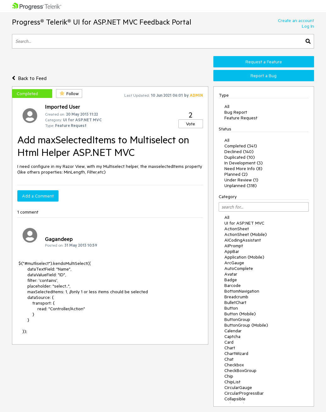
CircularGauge (238, 387)
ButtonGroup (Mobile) (246, 325)
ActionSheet (236, 229)
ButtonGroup (237, 319)
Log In (308, 26)
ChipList (232, 382)
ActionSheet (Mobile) (245, 234)
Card (228, 342)
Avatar (230, 274)
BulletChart (235, 302)
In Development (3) (243, 163)
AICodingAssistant (242, 240)
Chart (229, 348)
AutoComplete (238, 268)
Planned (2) (236, 174)
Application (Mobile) (244, 257)
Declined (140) (239, 151)
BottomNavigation (241, 291)
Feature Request (240, 118)
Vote (190, 124)
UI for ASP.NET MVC (244, 223)
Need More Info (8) (243, 168)
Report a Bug (263, 75)
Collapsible (234, 399)
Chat (228, 359)
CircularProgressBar (244, 393)
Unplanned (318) (240, 185)
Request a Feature (263, 62)
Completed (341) (240, 146)
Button (231, 308)
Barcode (232, 285)
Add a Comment (38, 196)
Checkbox (234, 365)
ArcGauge (234, 263)
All (226, 106)
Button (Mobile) (240, 314)
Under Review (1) (241, 180)
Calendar (233, 331)
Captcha (232, 336)
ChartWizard (236, 353)
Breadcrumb (236, 297)
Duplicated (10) (239, 157)
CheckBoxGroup (240, 370)
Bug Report (235, 112)
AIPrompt (233, 246)
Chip (228, 376)
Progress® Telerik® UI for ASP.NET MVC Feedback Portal (101, 21)
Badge (230, 280)
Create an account (296, 20)
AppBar (231, 251)
